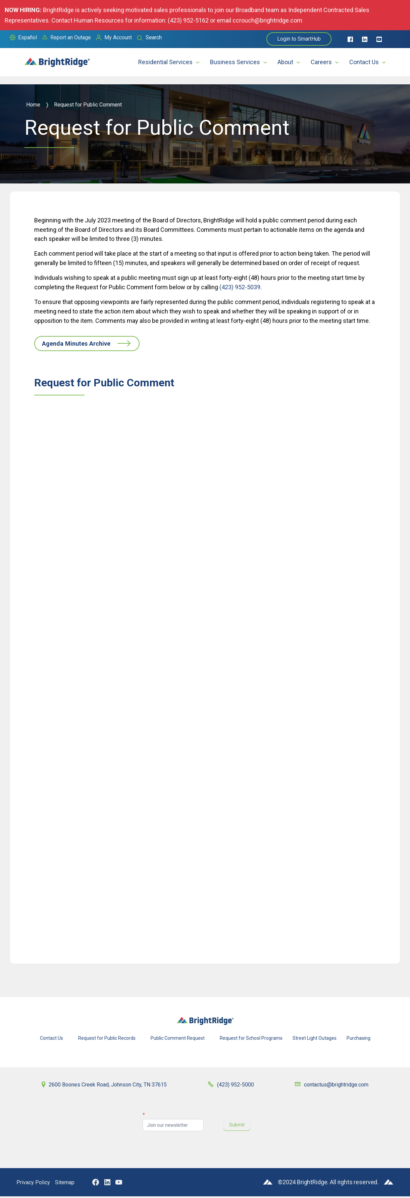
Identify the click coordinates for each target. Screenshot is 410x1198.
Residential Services (165, 62)
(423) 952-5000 (237, 1086)
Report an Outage (70, 37)
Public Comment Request (178, 1040)
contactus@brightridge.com (335, 1086)
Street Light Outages (315, 1040)
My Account (118, 37)
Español (27, 37)
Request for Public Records (107, 1040)
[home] (57, 59)
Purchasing (358, 1040)
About (285, 62)
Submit (237, 1126)
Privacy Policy (34, 1184)
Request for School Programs (251, 1040)
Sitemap (69, 1184)
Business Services (235, 62)
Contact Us (364, 62)
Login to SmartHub (299, 39)
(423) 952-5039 (239, 287)
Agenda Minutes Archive (86, 345)
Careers (321, 62)
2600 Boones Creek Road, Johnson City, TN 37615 (110, 1086)
